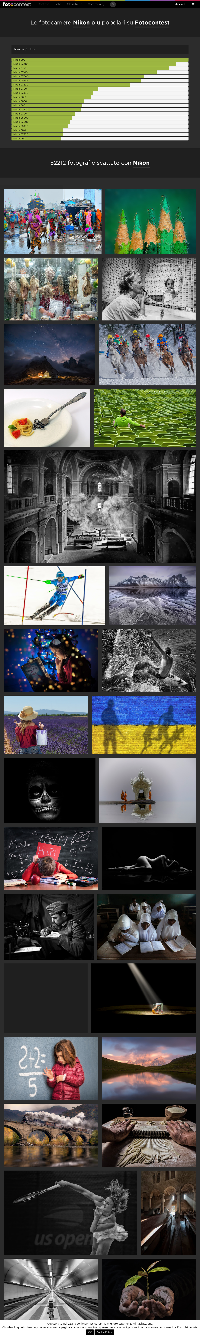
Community (96, 4)
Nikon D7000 (21, 76)
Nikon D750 (20, 68)
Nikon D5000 (21, 118)
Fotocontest (17, 4)
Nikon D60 (19, 138)
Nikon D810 (19, 130)
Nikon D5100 (20, 80)
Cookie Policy (104, 1332)
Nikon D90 (19, 60)
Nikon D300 (20, 114)
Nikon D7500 (20, 134)
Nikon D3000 (21, 122)
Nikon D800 (20, 101)
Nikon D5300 (20, 126)
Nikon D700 (20, 89)
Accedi (180, 4)
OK (90, 1332)
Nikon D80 (19, 105)
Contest (43, 4)
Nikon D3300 (20, 93)
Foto (57, 4)
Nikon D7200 (20, 109)
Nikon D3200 (20, 85)
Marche (19, 49)
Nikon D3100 (20, 64)
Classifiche (74, 4)
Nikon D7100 (20, 72)
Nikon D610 (19, 97)
